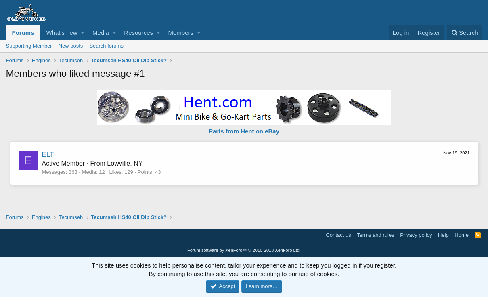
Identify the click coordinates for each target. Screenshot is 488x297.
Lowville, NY (124, 163)
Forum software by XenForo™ (244, 250)
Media (100, 32)
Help (443, 235)
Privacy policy (416, 235)
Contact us (338, 235)
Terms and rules (375, 235)
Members (180, 32)
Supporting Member (29, 46)
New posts (71, 46)
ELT (48, 154)
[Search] (464, 32)
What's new (61, 32)
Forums (23, 32)
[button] (82, 32)
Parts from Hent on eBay (244, 131)
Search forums (106, 46)
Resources (138, 32)
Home (461, 235)
